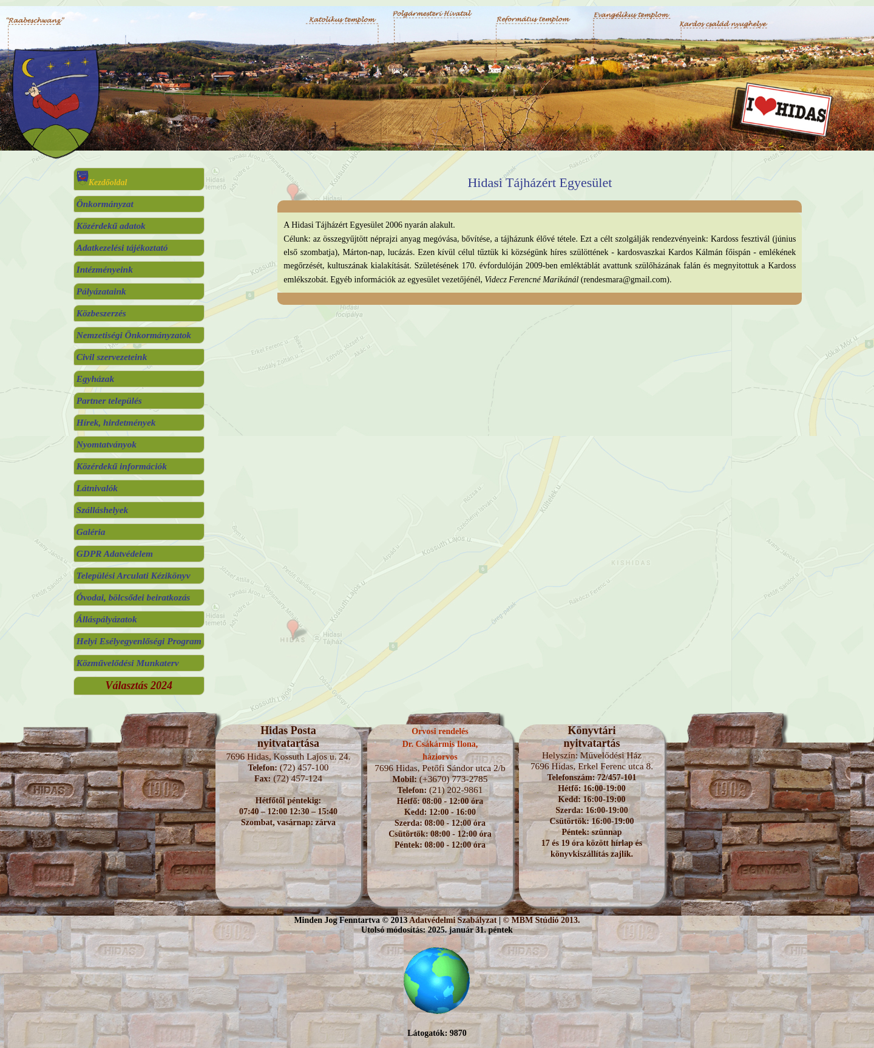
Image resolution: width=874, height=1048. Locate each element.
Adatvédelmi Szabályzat (452, 920)
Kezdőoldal (101, 182)
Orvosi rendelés (440, 731)
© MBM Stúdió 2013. (541, 920)
